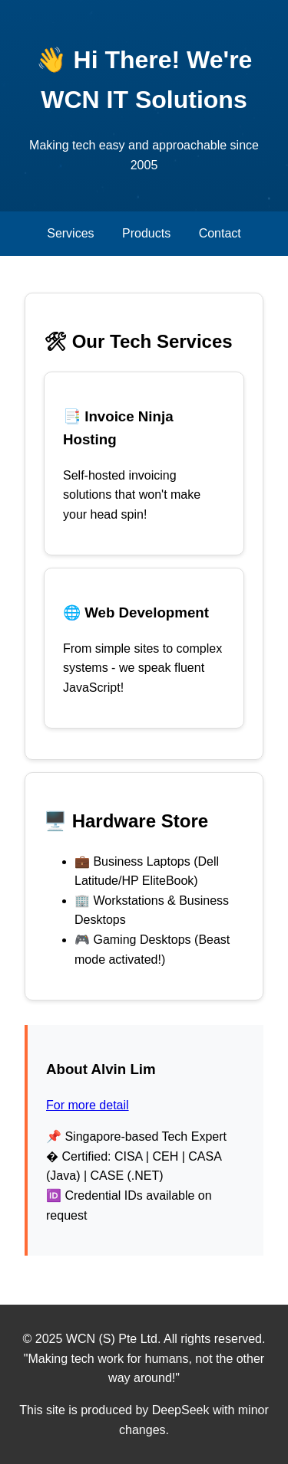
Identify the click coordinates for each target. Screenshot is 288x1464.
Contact (220, 233)
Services (70, 233)
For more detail (87, 1105)
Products (146, 233)
